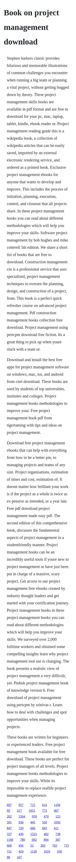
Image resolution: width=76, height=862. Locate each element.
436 (21, 834)
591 (9, 822)
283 (43, 845)
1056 (57, 822)
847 (9, 828)
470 (46, 816)
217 (19, 810)
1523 (33, 834)
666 (32, 828)
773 (44, 810)
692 (34, 839)
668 (9, 845)
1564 (22, 816)
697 (9, 805)
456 (21, 845)
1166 (10, 839)
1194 (57, 805)
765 (54, 845)
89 (8, 857)
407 (56, 810)
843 (44, 828)
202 (9, 816)
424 (21, 851)
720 (21, 828)
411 (56, 828)
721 (9, 851)
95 (8, 810)
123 (58, 816)
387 (57, 839)
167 (19, 857)
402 (46, 834)
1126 (33, 851)
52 (32, 845)
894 (46, 839)
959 (34, 816)
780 (22, 839)
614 (44, 805)
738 (58, 834)
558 (59, 851)
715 (32, 805)
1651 (32, 810)
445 (32, 822)
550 (44, 822)
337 (9, 834)
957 (21, 805)
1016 (47, 851)
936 (21, 822)
